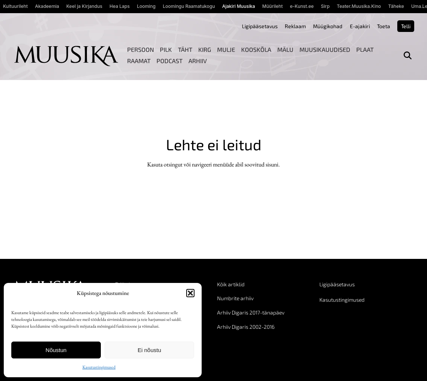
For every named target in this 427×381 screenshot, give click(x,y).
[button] (190, 293)
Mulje (226, 49)
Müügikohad (327, 26)
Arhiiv (197, 60)
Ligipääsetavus (260, 26)
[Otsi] (407, 55)
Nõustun (56, 350)
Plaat (365, 49)
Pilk (166, 49)
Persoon (140, 49)
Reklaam (295, 26)
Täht (185, 49)
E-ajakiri (360, 26)
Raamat (138, 60)
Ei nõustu (149, 350)
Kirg (204, 49)
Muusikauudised (324, 49)
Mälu (285, 49)
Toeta (383, 26)
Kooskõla (256, 49)
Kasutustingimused (98, 367)
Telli (405, 26)
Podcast (169, 60)
